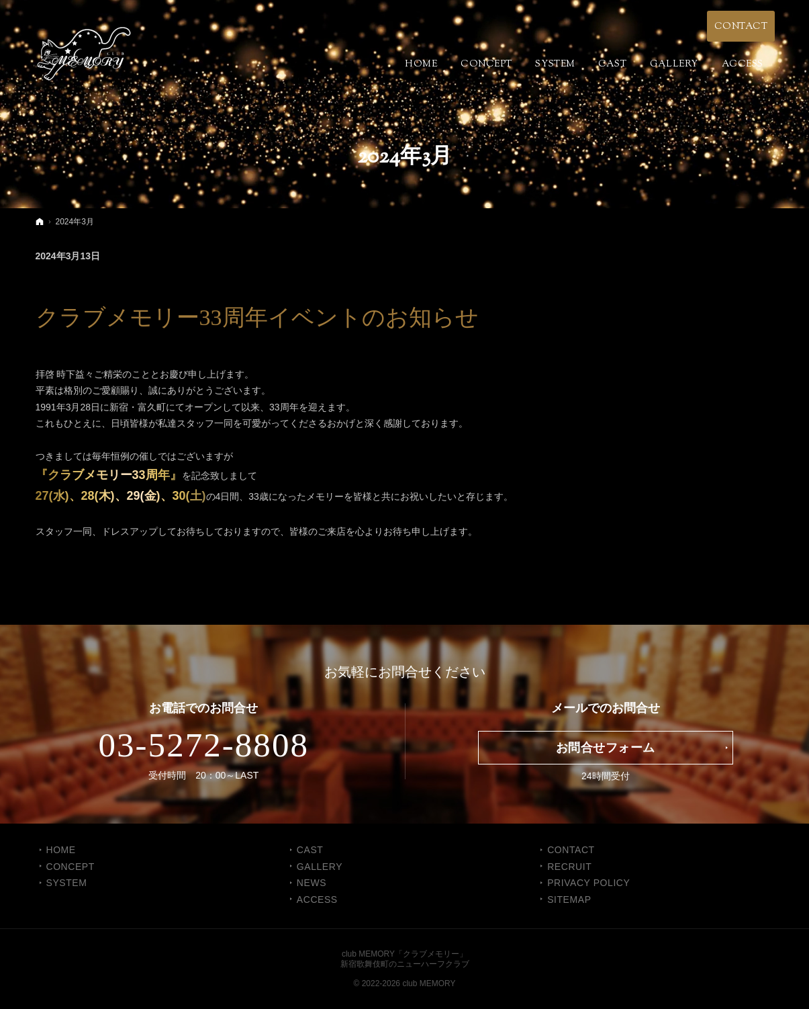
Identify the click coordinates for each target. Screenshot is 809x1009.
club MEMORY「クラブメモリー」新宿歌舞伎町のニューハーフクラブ (404, 959)
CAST (310, 849)
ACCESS (317, 899)
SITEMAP (569, 899)
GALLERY (319, 866)
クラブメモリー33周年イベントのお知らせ (257, 317)
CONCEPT (70, 866)
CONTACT (571, 849)
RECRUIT (569, 866)
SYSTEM (66, 882)
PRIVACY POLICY (588, 882)
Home (61, 849)
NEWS (311, 882)
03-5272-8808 (203, 745)
